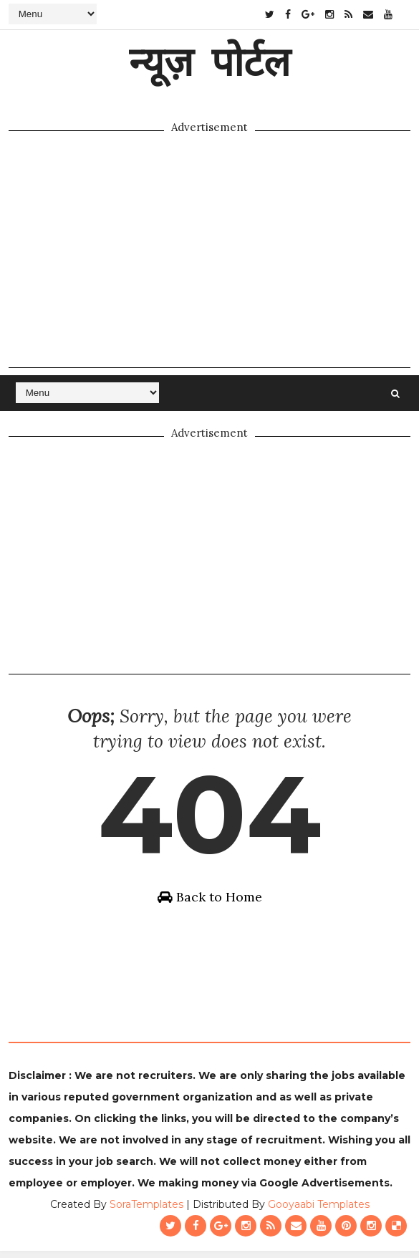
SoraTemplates (146, 1211)
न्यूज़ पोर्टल (209, 60)
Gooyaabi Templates (319, 1211)
